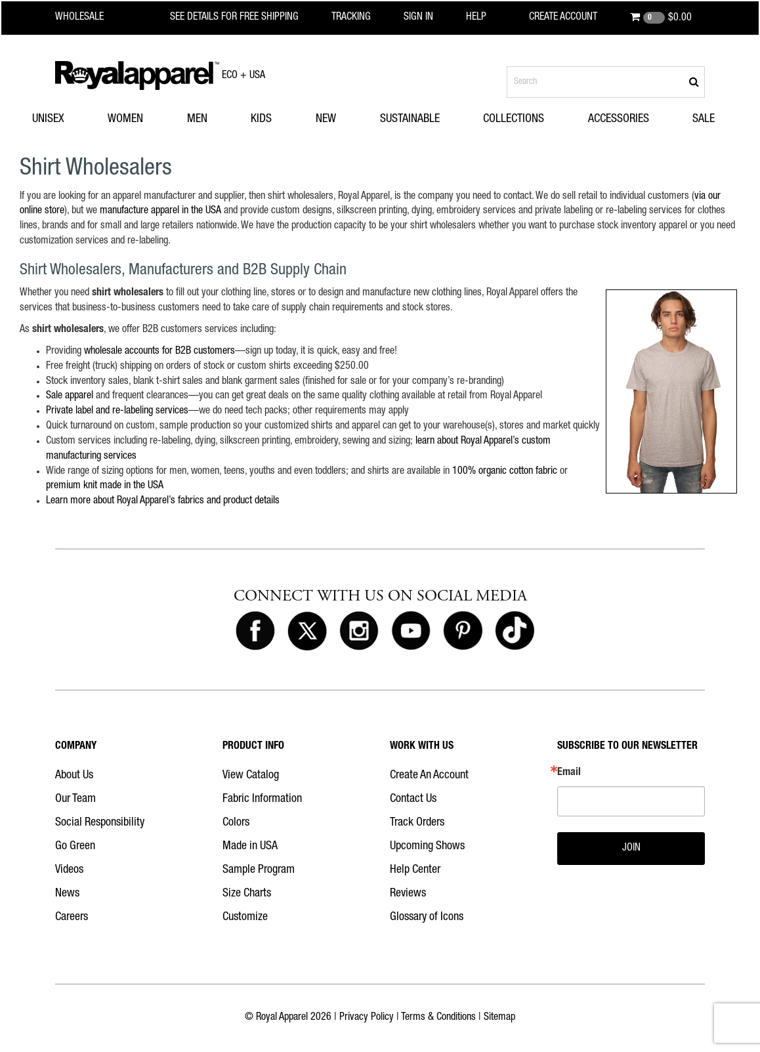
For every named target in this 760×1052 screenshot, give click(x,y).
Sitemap (499, 1018)
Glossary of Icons (426, 917)
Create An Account (429, 776)
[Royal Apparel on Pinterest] (462, 631)
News (67, 894)
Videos (69, 870)
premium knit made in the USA (104, 486)
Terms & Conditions (438, 1018)
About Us (74, 776)
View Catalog (250, 776)
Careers (71, 917)
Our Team (75, 799)
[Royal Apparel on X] (307, 631)
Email (569, 773)
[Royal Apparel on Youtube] (411, 631)
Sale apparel (69, 396)
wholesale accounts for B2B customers (159, 352)
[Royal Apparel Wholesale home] (91, 17)
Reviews (408, 894)
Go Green (75, 846)
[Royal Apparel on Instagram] (359, 631)
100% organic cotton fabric (504, 472)
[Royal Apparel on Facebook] (255, 631)
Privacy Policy (366, 1018)
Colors (235, 823)
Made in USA (250, 846)
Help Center (415, 870)
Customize (245, 917)
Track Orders (417, 823)
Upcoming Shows (427, 846)
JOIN (631, 848)
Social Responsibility (99, 823)
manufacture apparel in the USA (160, 211)
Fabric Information (262, 799)
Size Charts (246, 894)
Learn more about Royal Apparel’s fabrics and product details (163, 501)
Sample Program (258, 870)
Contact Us (413, 799)
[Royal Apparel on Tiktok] (514, 631)
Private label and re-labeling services (117, 411)
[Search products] (606, 82)
